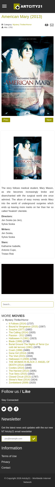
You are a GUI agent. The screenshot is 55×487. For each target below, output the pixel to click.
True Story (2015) (18, 374)
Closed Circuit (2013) (20, 376)
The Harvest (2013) (19, 371)
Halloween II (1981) (19, 338)
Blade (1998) (16, 341)
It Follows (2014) (18, 323)
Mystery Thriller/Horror (22, 24)
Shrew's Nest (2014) (20, 379)
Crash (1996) (16, 350)
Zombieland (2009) (19, 382)
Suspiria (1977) (17, 329)
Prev (6, 120)
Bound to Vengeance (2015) (24, 326)
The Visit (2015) (17, 356)
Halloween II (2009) (19, 359)
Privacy (5, 461)
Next (49, 120)
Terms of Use (9, 456)
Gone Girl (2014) (18, 353)
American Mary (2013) (21, 16)
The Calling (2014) (19, 332)
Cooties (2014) (17, 368)
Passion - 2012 (17, 335)
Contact (5, 467)
